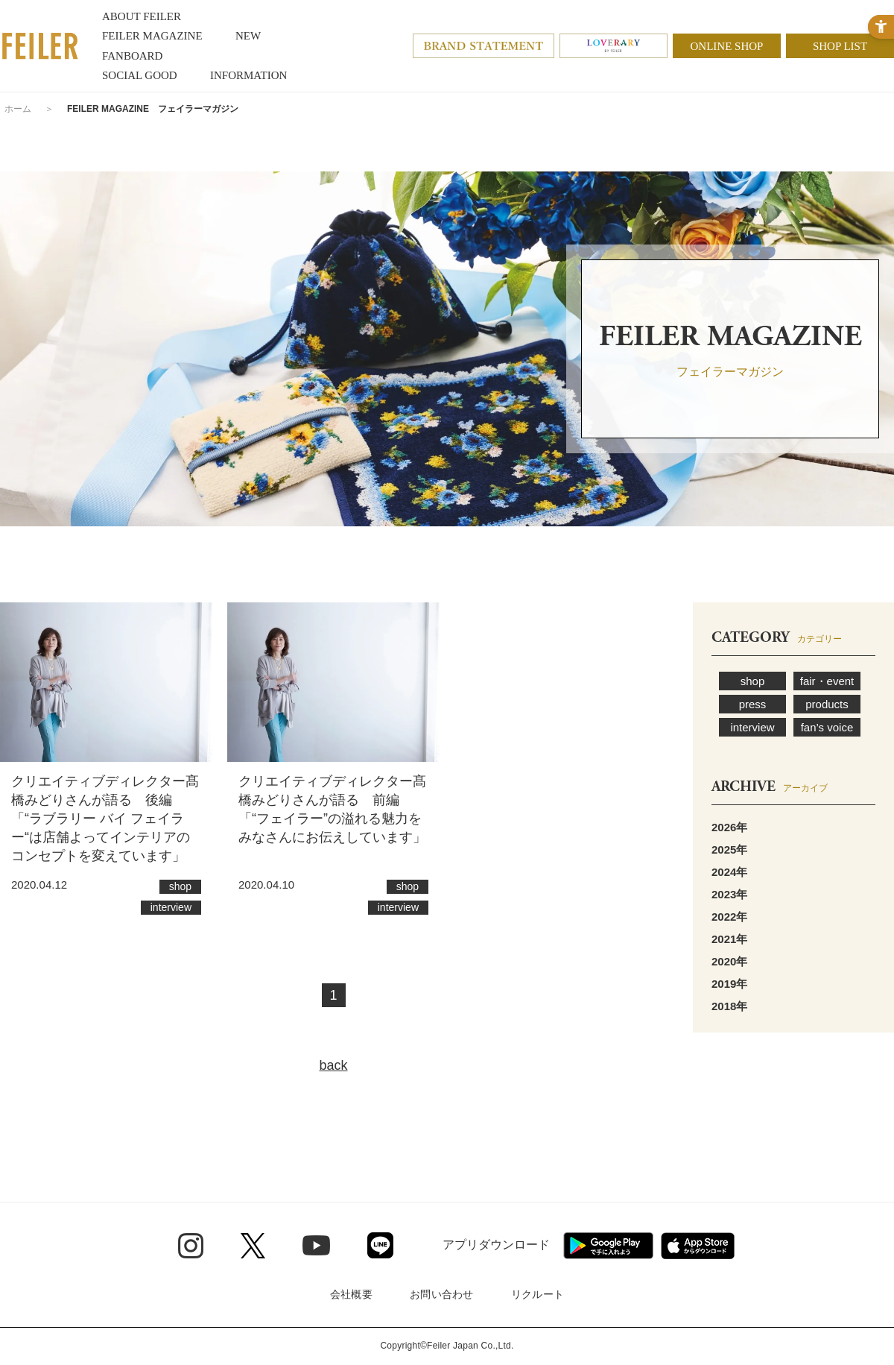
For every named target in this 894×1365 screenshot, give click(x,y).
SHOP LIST (840, 46)
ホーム (17, 109)
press (753, 704)
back (333, 1065)
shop (753, 681)
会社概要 (351, 1294)
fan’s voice (827, 727)
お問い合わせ (442, 1294)
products (827, 704)
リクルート (537, 1294)
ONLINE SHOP (727, 46)
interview (752, 727)
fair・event (827, 681)
